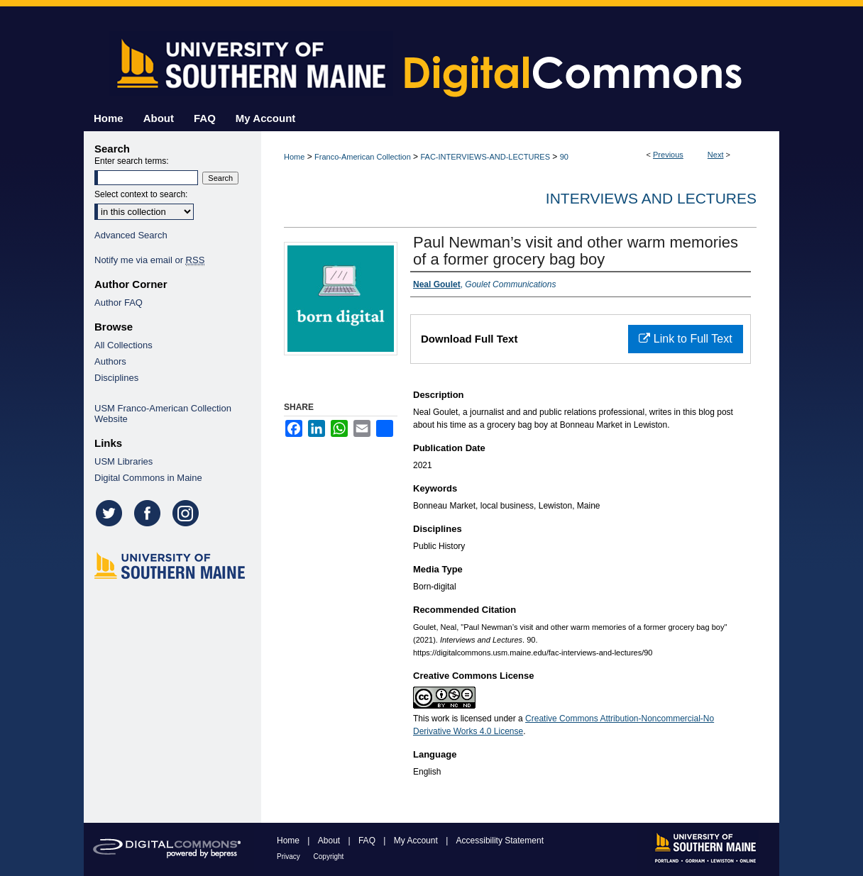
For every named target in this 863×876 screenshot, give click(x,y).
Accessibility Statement (500, 840)
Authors (110, 361)
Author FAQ (118, 302)
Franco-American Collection (362, 157)
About (330, 840)
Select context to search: (140, 194)
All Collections (123, 345)
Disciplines (116, 377)
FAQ (368, 840)
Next (716, 154)
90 (564, 157)
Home (294, 157)
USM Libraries (123, 461)
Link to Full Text (685, 339)
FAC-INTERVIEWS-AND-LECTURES (485, 157)
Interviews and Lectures (651, 198)
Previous (668, 154)
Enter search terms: (131, 161)
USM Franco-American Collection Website (162, 413)
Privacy (289, 856)
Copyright (329, 856)
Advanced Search (130, 235)
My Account (417, 840)
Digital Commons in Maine (148, 477)
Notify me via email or (149, 260)
